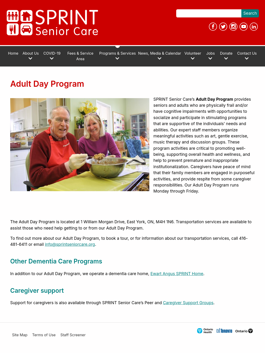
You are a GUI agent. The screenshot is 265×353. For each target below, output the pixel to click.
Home (13, 53)
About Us (30, 55)
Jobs (210, 55)
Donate (226, 55)
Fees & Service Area (80, 56)
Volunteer (192, 55)
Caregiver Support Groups (188, 302)
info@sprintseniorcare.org (70, 244)
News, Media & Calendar (159, 55)
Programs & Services (117, 55)
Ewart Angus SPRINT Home (176, 273)
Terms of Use (44, 335)
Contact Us (247, 55)
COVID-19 (52, 55)
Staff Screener (73, 335)
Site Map (19, 335)
